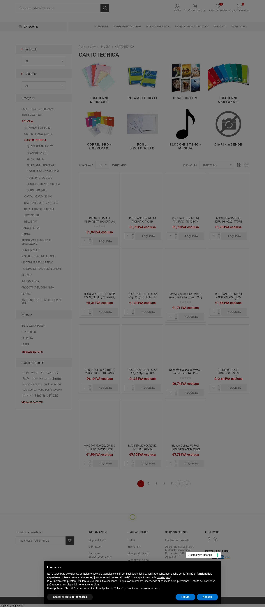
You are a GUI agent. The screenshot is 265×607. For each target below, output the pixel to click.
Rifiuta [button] (185, 596)
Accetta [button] (207, 596)
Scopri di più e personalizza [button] (70, 596)
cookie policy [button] (164, 577)
